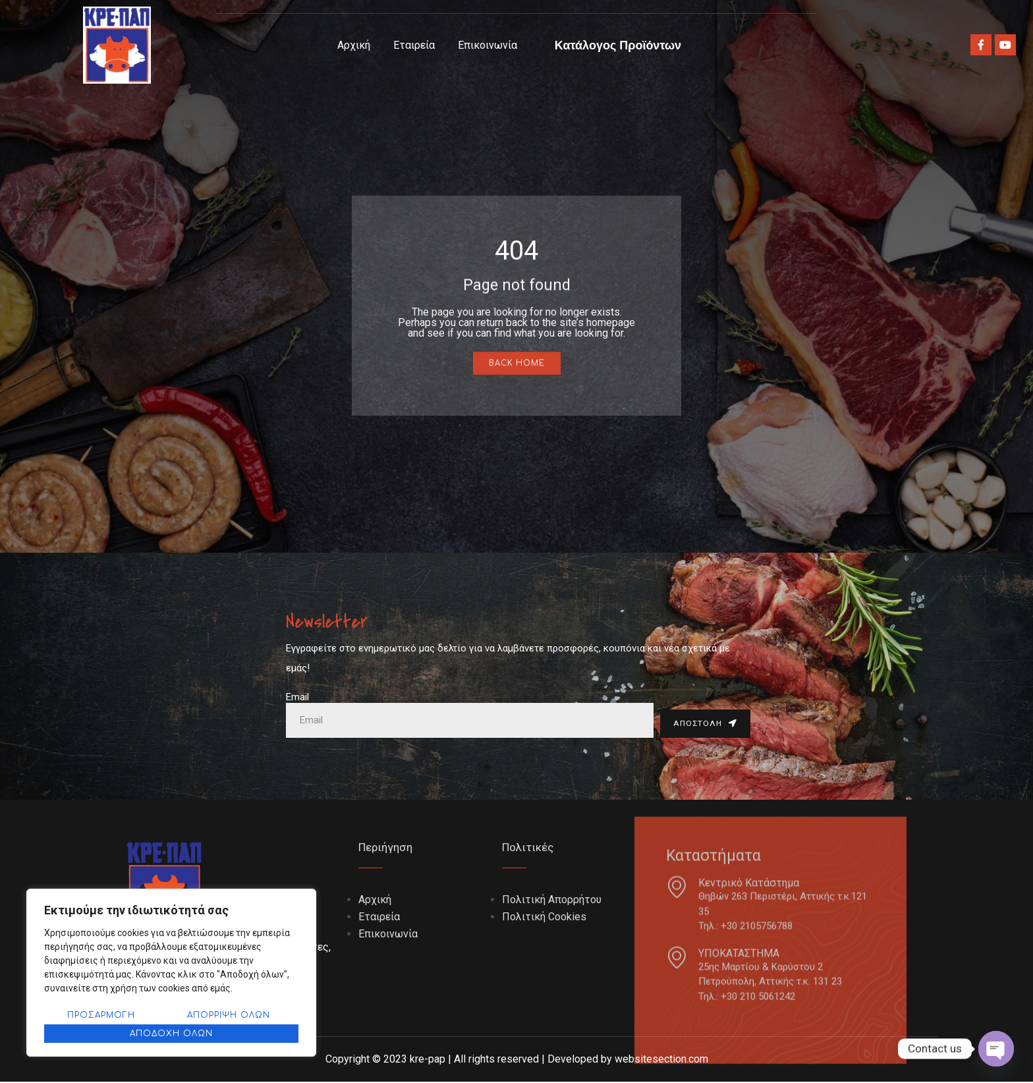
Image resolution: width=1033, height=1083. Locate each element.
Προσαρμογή (101, 1015)
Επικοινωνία (487, 45)
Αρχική (353, 45)
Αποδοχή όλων (171, 1033)
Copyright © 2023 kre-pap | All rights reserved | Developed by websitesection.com (516, 1060)
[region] (171, 973)
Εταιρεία (414, 45)
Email (297, 697)
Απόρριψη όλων (228, 1015)
